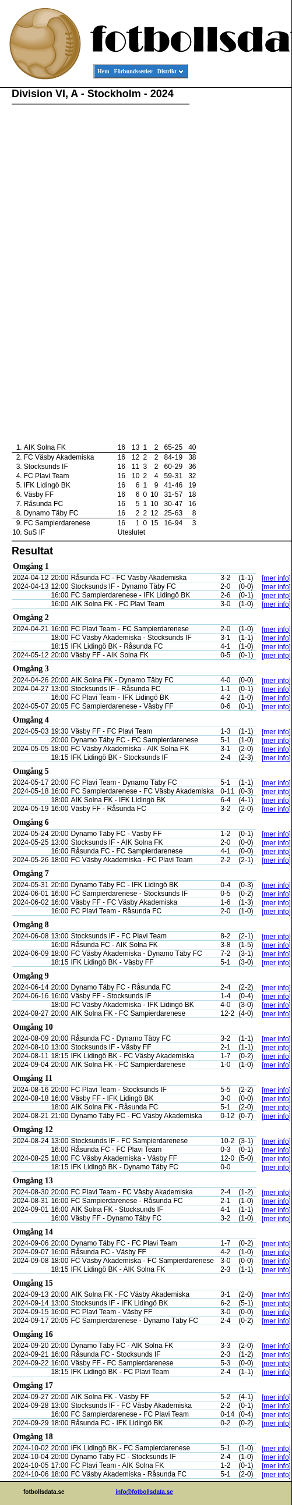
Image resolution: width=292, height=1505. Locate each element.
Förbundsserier (133, 71)
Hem (103, 71)
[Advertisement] (239, 265)
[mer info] (276, 578)
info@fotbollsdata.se (144, 1492)
